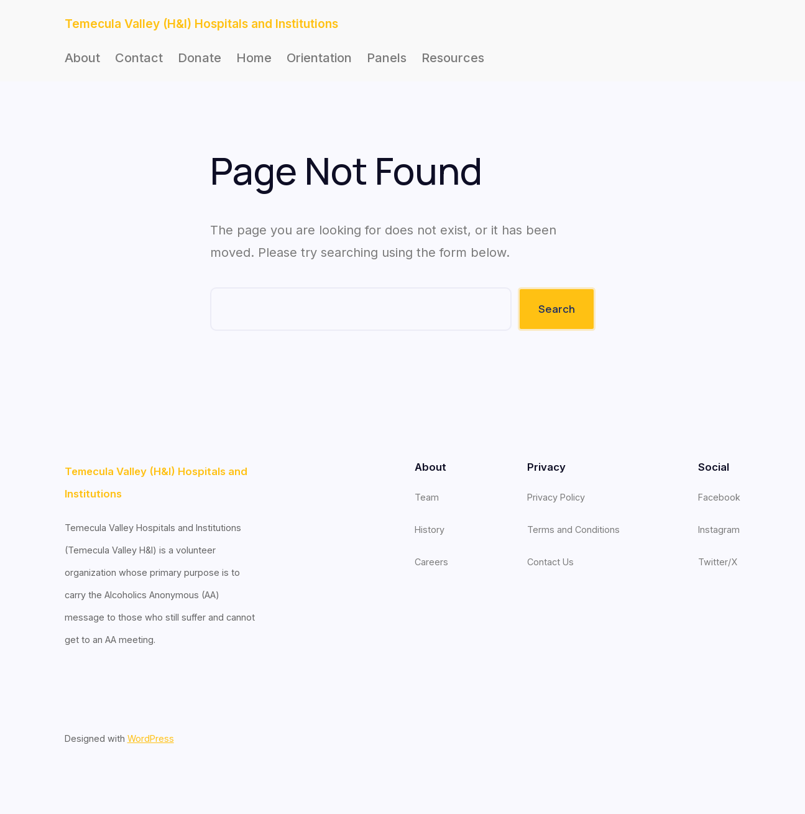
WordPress (150, 738)
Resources (452, 57)
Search (556, 309)
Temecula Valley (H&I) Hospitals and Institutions (201, 23)
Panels (387, 57)
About (82, 57)
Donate (199, 57)
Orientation (319, 57)
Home (254, 57)
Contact (139, 57)
